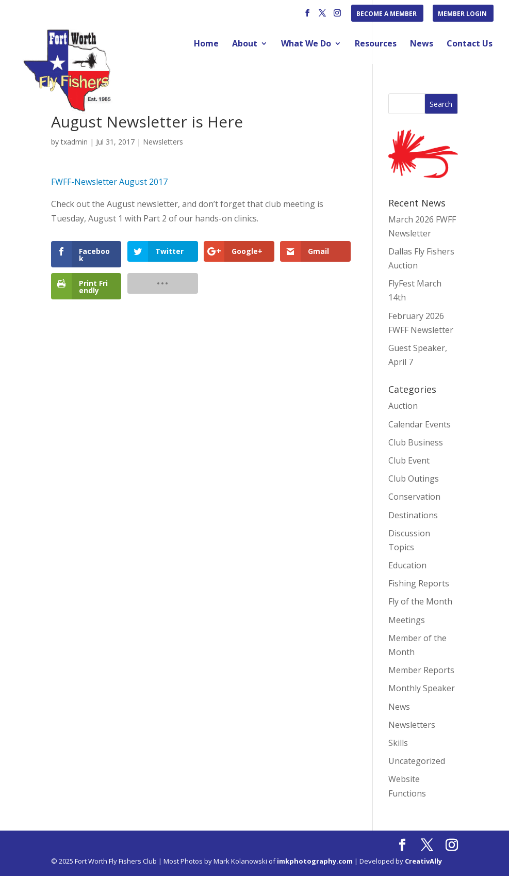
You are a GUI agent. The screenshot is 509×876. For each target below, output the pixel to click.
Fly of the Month (420, 601)
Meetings (406, 620)
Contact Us (469, 44)
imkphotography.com (315, 861)
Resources (376, 44)
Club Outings (413, 478)
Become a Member (386, 14)
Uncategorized (416, 761)
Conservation (414, 496)
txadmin (74, 142)
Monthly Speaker (421, 688)
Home (206, 44)
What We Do (306, 44)
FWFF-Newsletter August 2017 (109, 181)
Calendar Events (419, 424)
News (421, 44)
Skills (398, 742)
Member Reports (421, 670)
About (244, 44)
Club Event (409, 460)
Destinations (413, 515)
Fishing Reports (418, 583)
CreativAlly (423, 861)
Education (407, 565)
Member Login (462, 14)
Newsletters (163, 142)
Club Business (415, 442)
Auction (403, 405)
